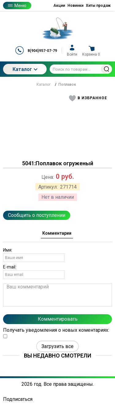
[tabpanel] (57, 296)
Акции (59, 5)
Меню (17, 5)
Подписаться (18, 399)
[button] (88, 98)
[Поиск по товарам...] (81, 69)
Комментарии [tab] (56, 233)
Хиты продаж (98, 5)
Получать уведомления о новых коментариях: (56, 332)
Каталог (25, 69)
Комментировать (58, 319)
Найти (106, 69)
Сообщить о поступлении (36, 215)
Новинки (75, 5)
